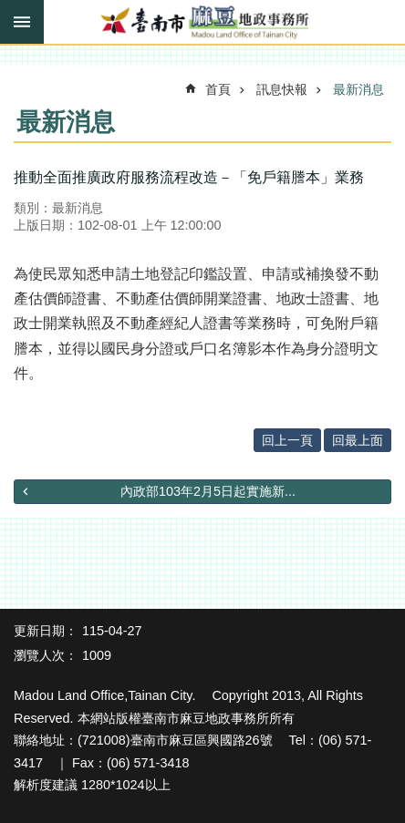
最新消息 (358, 89)
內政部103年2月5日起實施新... (208, 491)
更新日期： (46, 630)
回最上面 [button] (357, 440)
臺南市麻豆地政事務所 (202, 23)
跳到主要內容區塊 (9, 9)
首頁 (218, 89)
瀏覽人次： (46, 655)
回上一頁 (287, 440)
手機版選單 (22, 22)
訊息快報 (281, 89)
